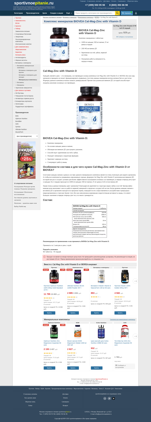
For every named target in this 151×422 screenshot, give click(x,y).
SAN (16, 124)
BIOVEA (97, 17)
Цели (45, 13)
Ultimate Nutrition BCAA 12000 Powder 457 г (75, 287)
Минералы (20, 85)
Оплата (113, 1)
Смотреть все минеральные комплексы (122, 319)
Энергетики (19, 37)
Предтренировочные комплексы (62, 389)
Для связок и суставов (23, 90)
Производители (32, 13)
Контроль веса (20, 55)
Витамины (20, 82)
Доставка (106, 1)
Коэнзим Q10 (109, 389)
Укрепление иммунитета (23, 88)
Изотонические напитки (23, 44)
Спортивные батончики (23, 34)
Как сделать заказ (30, 398)
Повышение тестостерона (24, 96)
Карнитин (18, 52)
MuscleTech (19, 132)
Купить (49, 313)
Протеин (18, 18)
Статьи (30, 405)
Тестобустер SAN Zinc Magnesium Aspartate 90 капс (123, 343)
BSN (16, 116)
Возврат (65, 405)
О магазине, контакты (94, 1)
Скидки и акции (56, 13)
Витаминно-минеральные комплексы (25, 66)
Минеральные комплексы (85, 17)
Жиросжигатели (20, 49)
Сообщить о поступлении (125, 37)
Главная (83, 1)
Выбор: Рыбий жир (20, 206)
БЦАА (42, 389)
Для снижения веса (22, 47)
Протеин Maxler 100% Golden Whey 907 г (122, 287)
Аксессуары (19, 104)
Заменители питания (22, 31)
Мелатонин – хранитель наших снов (25, 203)
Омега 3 (101, 389)
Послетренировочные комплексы (22, 40)
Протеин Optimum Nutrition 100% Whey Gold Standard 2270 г (53, 288)
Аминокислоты (20, 20)
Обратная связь (132, 1)
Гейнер (17, 28)
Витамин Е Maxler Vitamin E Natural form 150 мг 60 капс (101, 287)
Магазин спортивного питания (52, 17)
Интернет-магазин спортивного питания (89, 379)
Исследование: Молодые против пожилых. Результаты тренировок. (24, 188)
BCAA (17, 23)
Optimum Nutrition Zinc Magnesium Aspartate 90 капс (52, 343)
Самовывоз (122, 1)
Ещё (68, 13)
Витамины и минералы (70, 17)
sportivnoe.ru (33, 3)
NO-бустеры (19, 93)
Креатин (18, 26)
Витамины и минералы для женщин (28, 76)
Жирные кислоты (21, 60)
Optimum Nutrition (21, 118)
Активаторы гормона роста (24, 98)
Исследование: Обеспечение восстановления (23, 193)
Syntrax (17, 126)
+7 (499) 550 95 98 (95, 5)
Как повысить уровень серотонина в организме (25, 199)
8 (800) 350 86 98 (118, 5)
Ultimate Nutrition (21, 129)
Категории (18, 13)
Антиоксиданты (20, 57)
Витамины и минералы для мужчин (28, 71)
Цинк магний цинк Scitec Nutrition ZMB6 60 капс (100, 342)
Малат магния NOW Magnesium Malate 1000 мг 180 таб (77, 343)
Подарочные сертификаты (24, 106)
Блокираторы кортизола (23, 101)
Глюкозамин (118, 389)
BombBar (18, 121)
